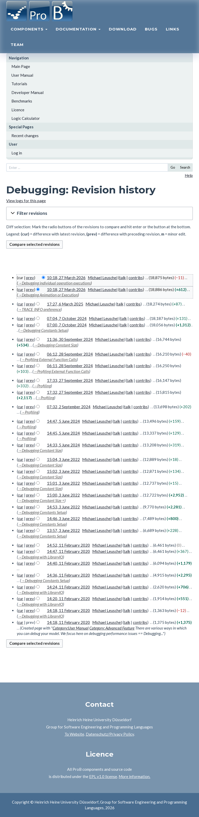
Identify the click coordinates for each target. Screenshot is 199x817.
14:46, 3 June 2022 (63, 518)
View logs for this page (26, 200)
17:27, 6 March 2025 (65, 304)
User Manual (22, 75)
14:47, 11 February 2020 (68, 551)
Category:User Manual (71, 628)
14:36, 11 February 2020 (68, 575)
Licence (17, 109)
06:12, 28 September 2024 (70, 354)
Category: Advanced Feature (111, 628)
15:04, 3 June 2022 (63, 459)
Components (29, 35)
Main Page (20, 66)
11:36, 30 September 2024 (70, 339)
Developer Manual (27, 92)
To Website (74, 734)
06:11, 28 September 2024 (70, 365)
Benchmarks (21, 101)
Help (189, 175)
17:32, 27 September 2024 (70, 392)
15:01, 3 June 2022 (63, 483)
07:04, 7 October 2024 (67, 318)
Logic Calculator (25, 118)
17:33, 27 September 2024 (70, 380)
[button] (99, 213)
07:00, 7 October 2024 (67, 325)
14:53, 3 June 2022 (63, 507)
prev (30, 277)
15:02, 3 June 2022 (63, 471)
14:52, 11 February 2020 (68, 545)
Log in (16, 153)
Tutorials (19, 83)
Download (123, 35)
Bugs (151, 35)
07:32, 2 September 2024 (68, 406)
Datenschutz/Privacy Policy (110, 734)
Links (172, 35)
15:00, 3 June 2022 (63, 495)
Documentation (78, 35)
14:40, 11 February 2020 (68, 563)
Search (185, 167)
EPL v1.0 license (103, 776)
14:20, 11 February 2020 (68, 598)
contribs (136, 277)
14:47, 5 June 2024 (63, 421)
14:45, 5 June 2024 (63, 433)
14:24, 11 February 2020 (68, 587)
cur (20, 289)
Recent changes (25, 135)
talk (122, 277)
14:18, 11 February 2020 (68, 610)
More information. (134, 776)
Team (17, 50)
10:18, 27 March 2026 (66, 277)
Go (172, 167)
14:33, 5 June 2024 (63, 445)
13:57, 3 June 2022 (63, 530)
